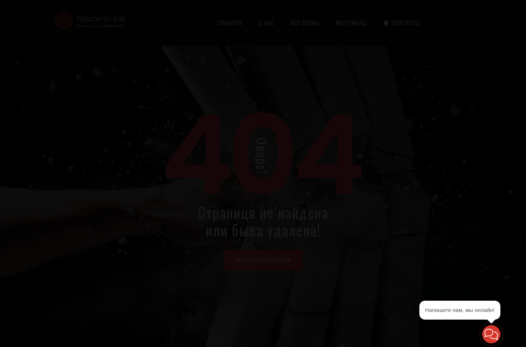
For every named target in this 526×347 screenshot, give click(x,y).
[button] (491, 334)
